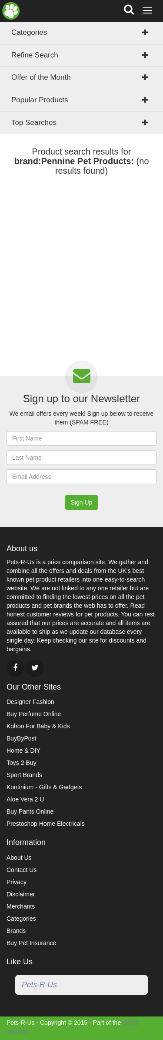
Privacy (17, 881)
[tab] (81, 77)
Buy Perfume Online (34, 713)
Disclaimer (21, 894)
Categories (29, 32)
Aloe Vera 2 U (25, 799)
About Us (19, 857)
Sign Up (82, 502)
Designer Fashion (30, 701)
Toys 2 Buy (21, 762)
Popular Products (39, 100)
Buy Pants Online (30, 811)
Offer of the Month (41, 77)
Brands (16, 930)
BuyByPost (21, 738)
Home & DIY (23, 750)
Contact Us (22, 869)
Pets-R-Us (39, 984)
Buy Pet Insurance (31, 942)
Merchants (21, 906)
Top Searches (34, 122)
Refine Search (34, 55)
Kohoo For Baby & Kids (38, 726)
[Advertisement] (81, 272)
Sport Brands (24, 774)
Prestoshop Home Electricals (46, 823)
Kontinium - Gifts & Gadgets (44, 787)
